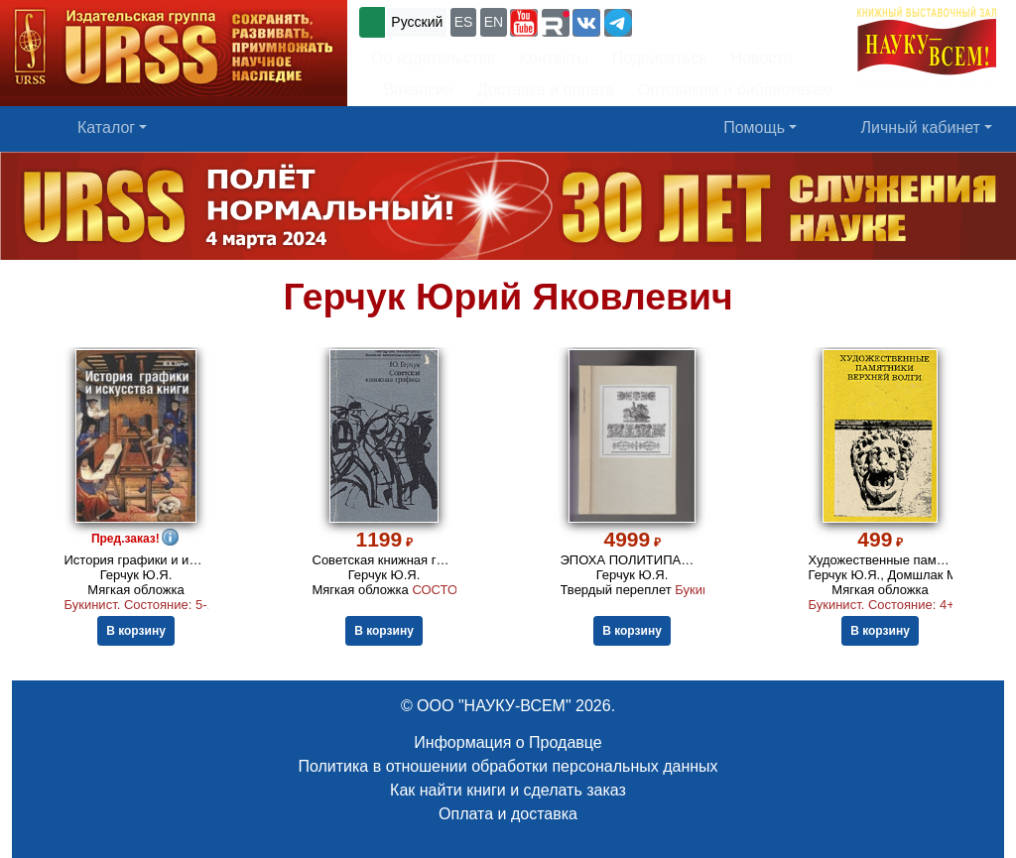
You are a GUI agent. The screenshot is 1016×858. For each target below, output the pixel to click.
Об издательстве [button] (433, 58)
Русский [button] (417, 22)
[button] (524, 23)
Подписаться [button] (659, 58)
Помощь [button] (754, 127)
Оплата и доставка (508, 813)
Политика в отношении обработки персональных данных (507, 766)
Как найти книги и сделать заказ (508, 790)
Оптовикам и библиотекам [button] (735, 89)
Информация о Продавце (507, 742)
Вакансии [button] (412, 89)
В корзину (136, 631)
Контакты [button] (554, 58)
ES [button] (463, 22)
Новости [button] (762, 58)
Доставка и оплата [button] (545, 89)
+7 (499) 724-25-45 (709, 20)
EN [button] (493, 22)
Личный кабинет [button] (920, 127)
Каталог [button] (106, 127)
